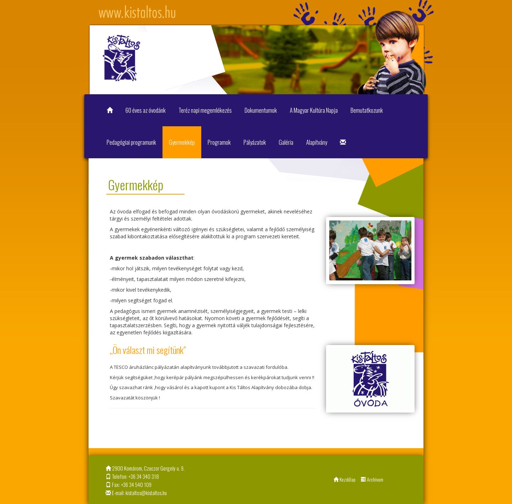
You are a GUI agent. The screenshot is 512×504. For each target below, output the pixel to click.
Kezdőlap (345, 479)
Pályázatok (255, 142)
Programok (219, 142)
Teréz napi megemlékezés (205, 110)
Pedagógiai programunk (131, 142)
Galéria (286, 142)
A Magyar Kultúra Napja (314, 110)
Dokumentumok (261, 110)
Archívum (372, 479)
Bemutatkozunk (367, 110)
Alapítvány (316, 142)
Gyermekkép (182, 142)
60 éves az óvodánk (146, 110)
